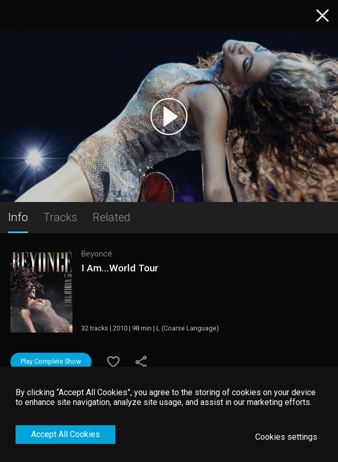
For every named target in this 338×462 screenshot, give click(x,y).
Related (111, 217)
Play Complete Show (51, 361)
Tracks (60, 217)
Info (18, 217)
